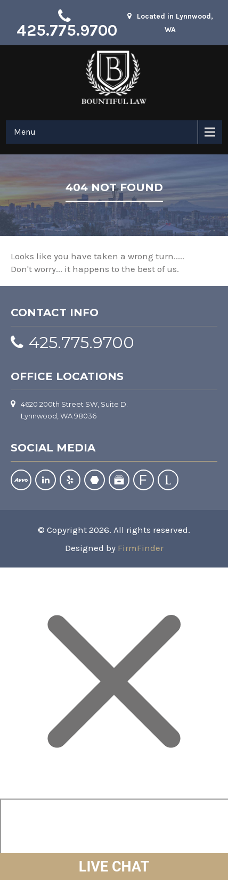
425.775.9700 (67, 30)
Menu (25, 132)
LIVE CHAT (114, 866)
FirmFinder (141, 547)
